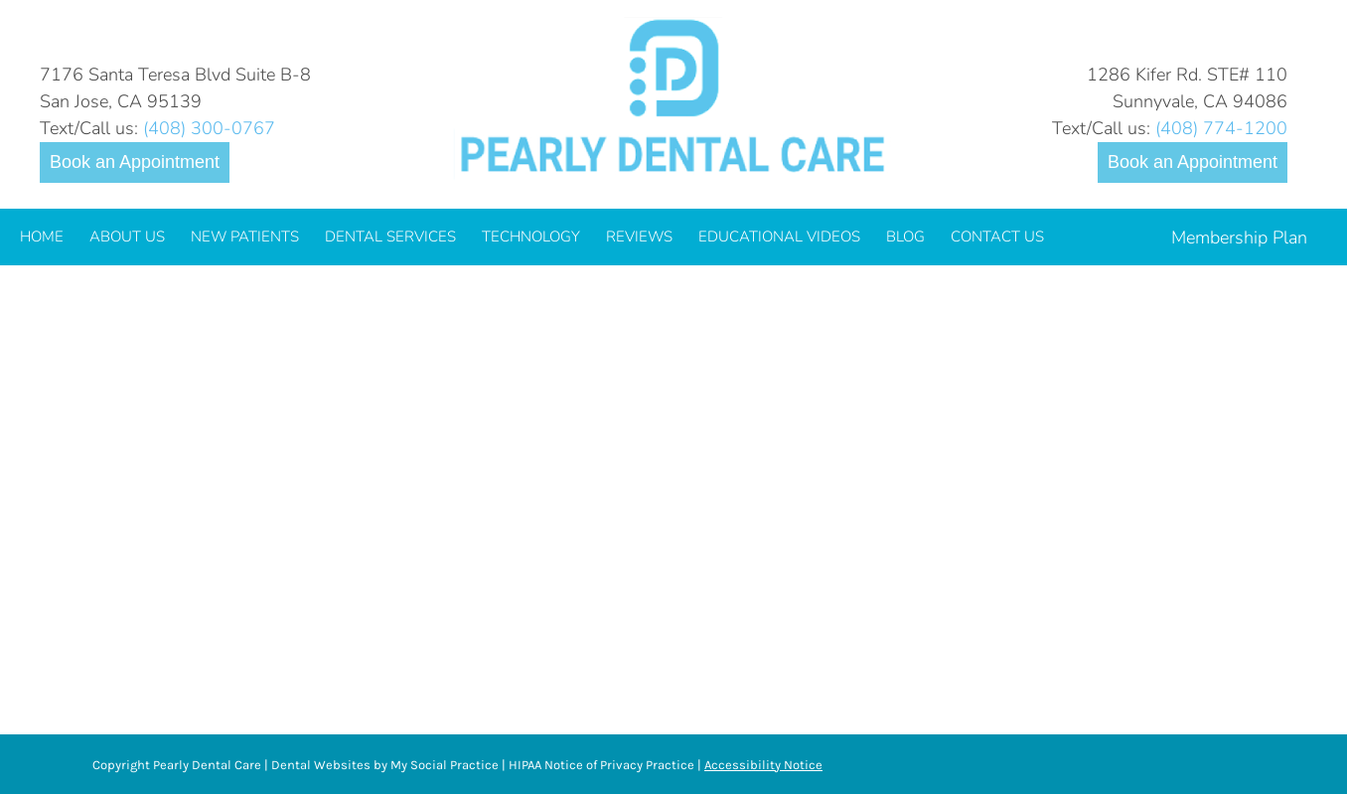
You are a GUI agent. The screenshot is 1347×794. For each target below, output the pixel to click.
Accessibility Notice (763, 764)
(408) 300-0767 (209, 128)
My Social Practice (443, 764)
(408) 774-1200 (1221, 128)
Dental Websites (321, 764)
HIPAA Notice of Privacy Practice (601, 764)
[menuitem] (42, 237)
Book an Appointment (135, 162)
